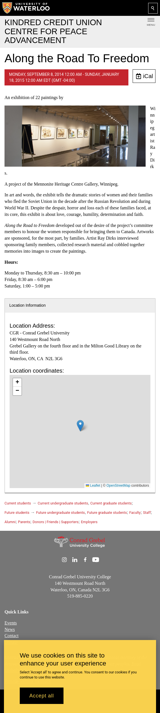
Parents (24, 522)
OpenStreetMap (118, 485)
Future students (17, 512)
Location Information (27, 305)
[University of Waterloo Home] (26, 8)
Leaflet (93, 485)
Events (11, 622)
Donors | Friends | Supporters (56, 522)
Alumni (10, 522)
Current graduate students (110, 503)
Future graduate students (107, 512)
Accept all (41, 696)
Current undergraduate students (63, 503)
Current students (18, 503)
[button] (80, 425)
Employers (89, 522)
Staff (147, 512)
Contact (12, 635)
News (10, 629)
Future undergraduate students (60, 512)
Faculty (135, 512)
